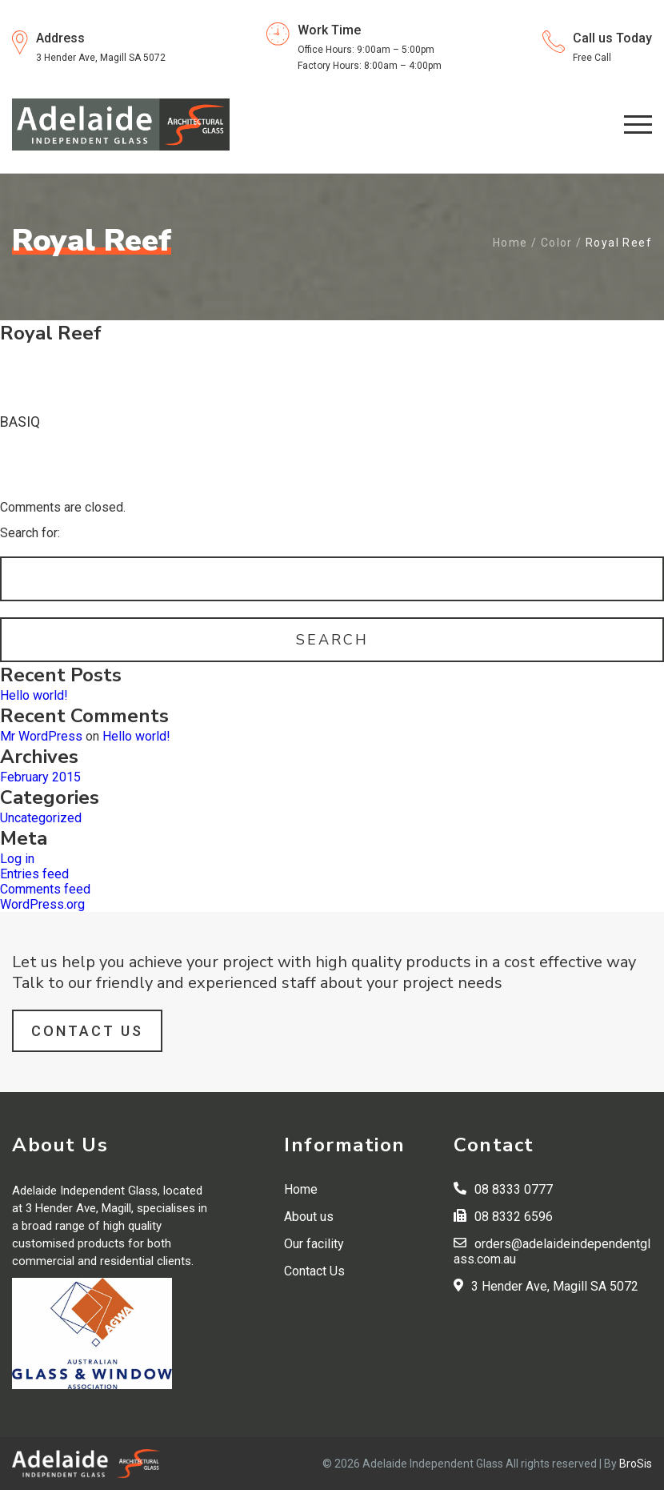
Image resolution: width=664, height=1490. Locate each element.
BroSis (635, 1463)
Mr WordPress (41, 736)
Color (557, 242)
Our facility (314, 1243)
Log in (17, 858)
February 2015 (40, 777)
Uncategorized (41, 817)
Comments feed (45, 889)
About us (309, 1216)
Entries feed (34, 874)
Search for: (30, 532)
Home (510, 242)
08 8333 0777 (513, 1189)
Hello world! (34, 695)
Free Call (592, 57)
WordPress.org (42, 904)
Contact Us (87, 1030)
